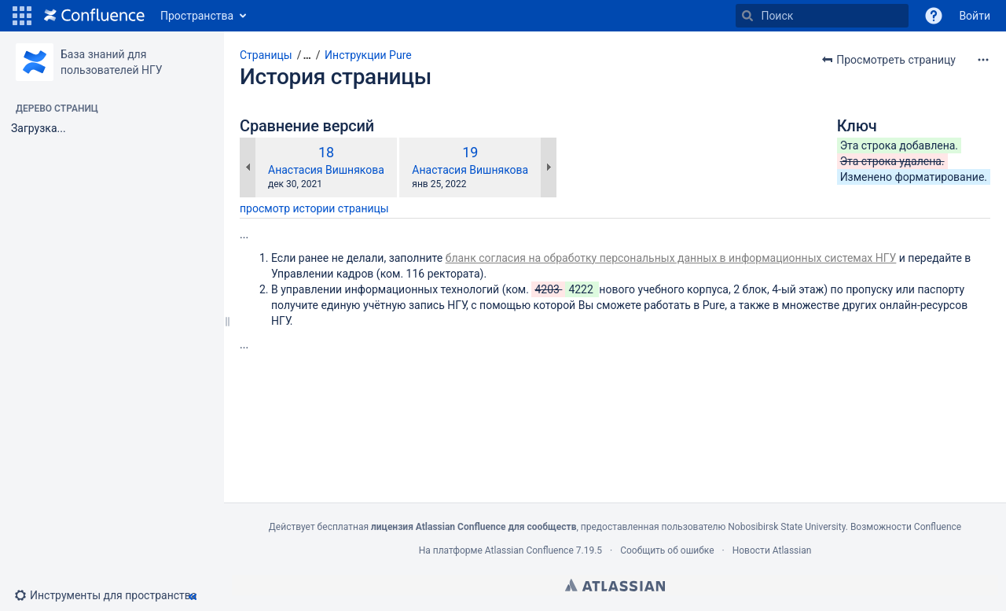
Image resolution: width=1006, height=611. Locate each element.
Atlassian (615, 585)
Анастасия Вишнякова (326, 170)
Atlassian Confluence (529, 550)
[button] (22, 15)
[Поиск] (747, 15)
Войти (974, 15)
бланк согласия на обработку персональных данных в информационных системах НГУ (671, 258)
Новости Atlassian (772, 550)
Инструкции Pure (368, 55)
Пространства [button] (196, 15)
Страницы (266, 55)
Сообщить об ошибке (667, 550)
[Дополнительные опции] (983, 60)
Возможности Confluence (905, 526)
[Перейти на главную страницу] (94, 15)
